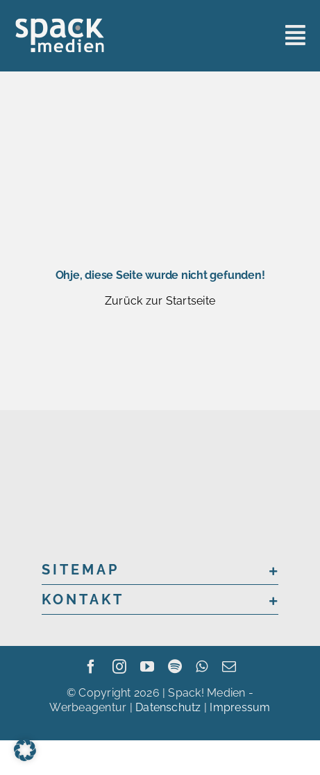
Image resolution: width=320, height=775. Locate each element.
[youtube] (147, 667)
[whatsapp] (202, 667)
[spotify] (175, 667)
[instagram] (119, 667)
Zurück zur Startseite (160, 300)
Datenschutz (168, 707)
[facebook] (91, 667)
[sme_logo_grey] (59, 22)
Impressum (240, 707)
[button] (160, 569)
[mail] (229, 667)
